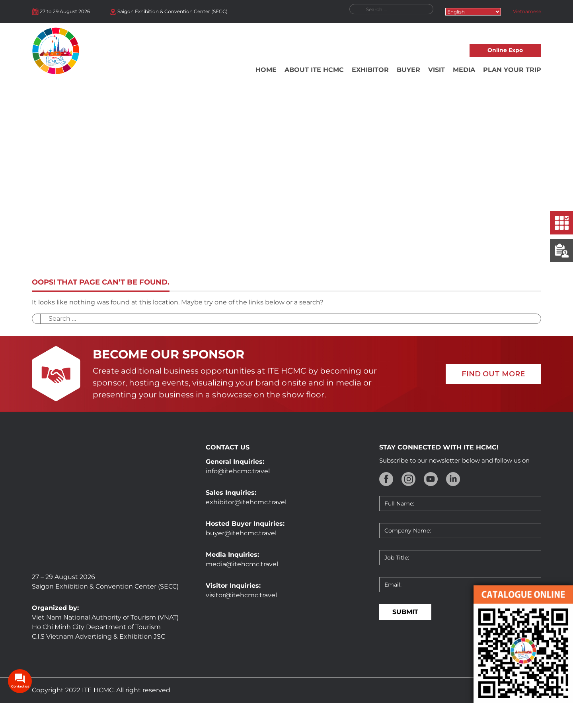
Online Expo (505, 50)
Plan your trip (512, 70)
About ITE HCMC (314, 70)
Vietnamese (527, 11)
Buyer (408, 70)
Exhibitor (370, 70)
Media (464, 70)
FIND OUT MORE (493, 374)
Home (266, 70)
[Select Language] (473, 11)
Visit (436, 70)
